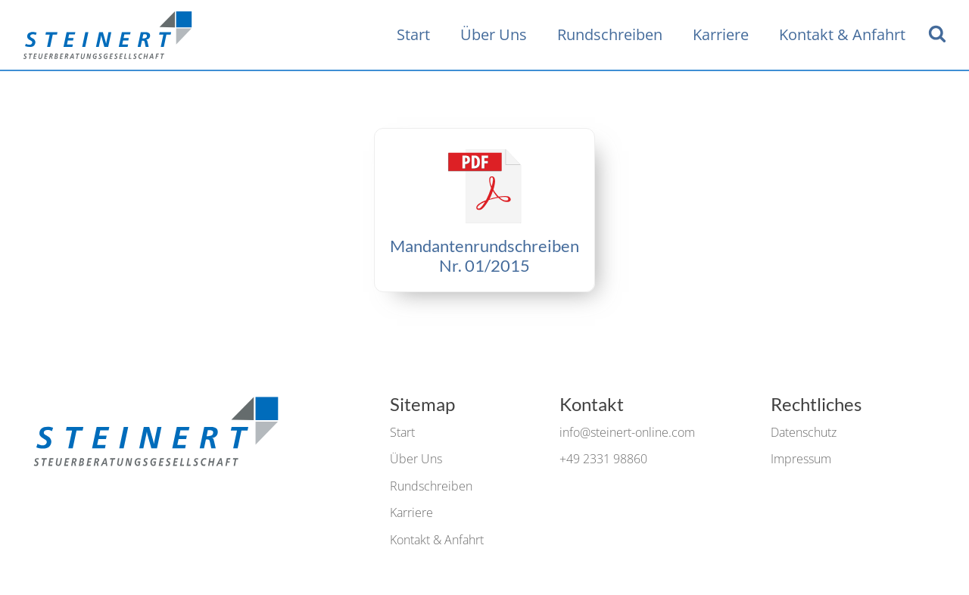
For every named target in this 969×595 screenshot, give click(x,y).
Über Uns (493, 34)
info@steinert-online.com (627, 432)
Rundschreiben (609, 34)
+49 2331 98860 (603, 458)
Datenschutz (804, 432)
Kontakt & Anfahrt (842, 34)
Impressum (801, 458)
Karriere (721, 34)
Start (413, 34)
